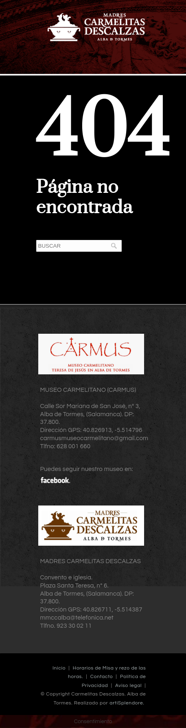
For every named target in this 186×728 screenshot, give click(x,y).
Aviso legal (128, 685)
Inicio (59, 668)
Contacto (101, 676)
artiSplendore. (126, 703)
